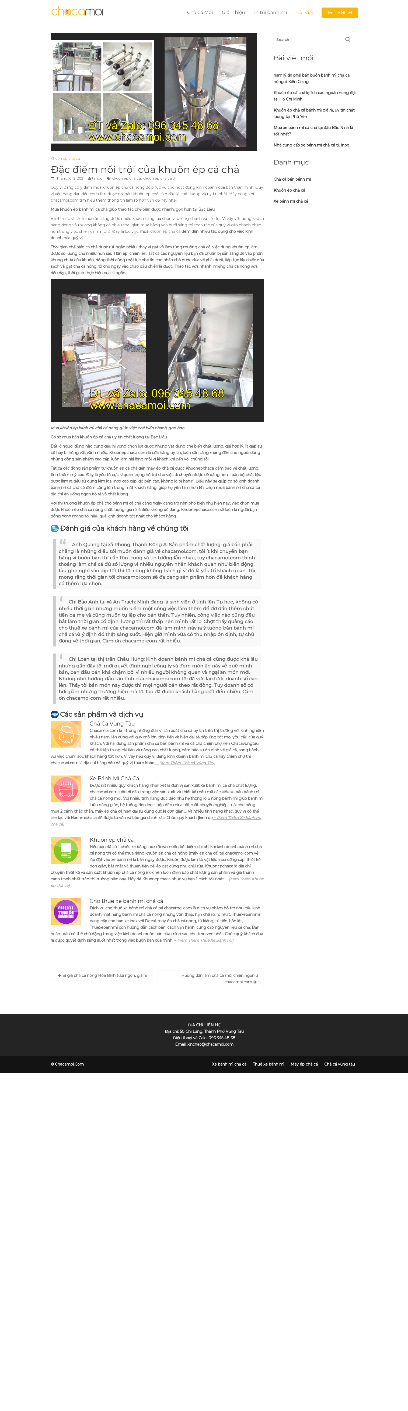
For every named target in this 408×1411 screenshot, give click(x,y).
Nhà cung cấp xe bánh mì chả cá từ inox (311, 145)
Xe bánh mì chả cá (291, 201)
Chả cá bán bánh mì (292, 179)
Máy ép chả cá (304, 1064)
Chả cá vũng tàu (339, 1064)
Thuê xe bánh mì (268, 1064)
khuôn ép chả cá (126, 178)
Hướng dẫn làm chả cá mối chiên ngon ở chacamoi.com (219, 978)
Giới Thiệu (233, 12)
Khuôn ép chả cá (65, 158)
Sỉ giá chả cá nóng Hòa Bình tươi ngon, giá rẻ (104, 975)
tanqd (97, 178)
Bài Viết (304, 12)
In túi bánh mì (270, 12)
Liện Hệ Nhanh (340, 12)
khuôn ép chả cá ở (159, 178)
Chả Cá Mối (200, 12)
